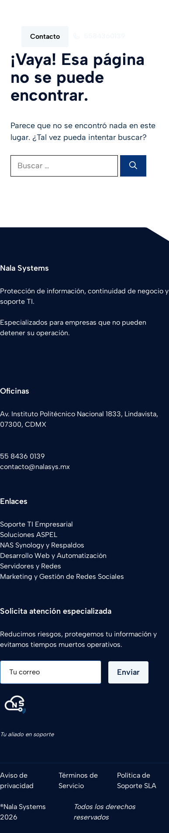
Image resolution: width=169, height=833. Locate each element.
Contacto (45, 36)
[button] (144, 13)
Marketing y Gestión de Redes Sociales (62, 576)
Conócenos (21, 344)
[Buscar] (133, 166)
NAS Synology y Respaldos (42, 545)
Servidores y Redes (30, 566)
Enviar (128, 672)
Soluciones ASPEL (28, 534)
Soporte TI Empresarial (36, 524)
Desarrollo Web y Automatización (53, 555)
